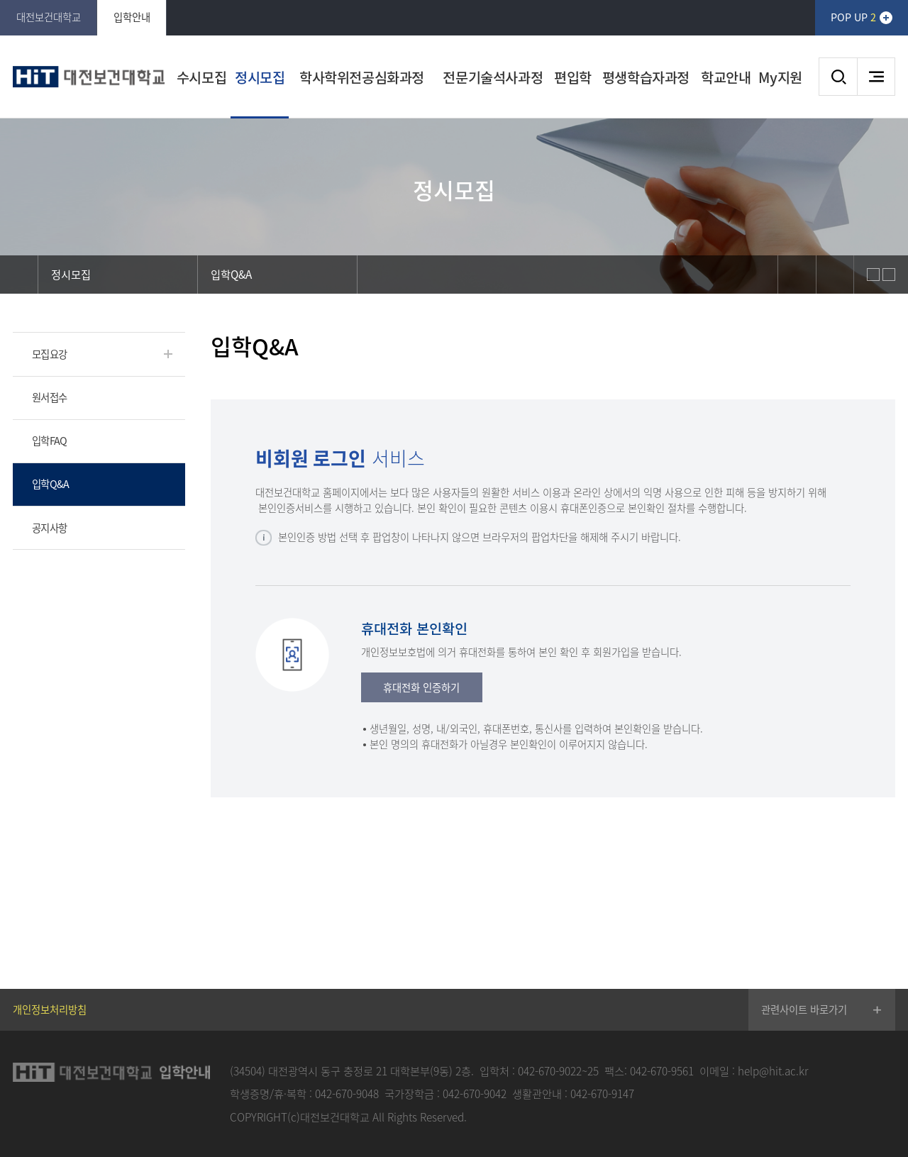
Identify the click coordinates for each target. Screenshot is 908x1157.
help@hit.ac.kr (773, 1071)
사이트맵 (876, 76)
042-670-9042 (474, 1093)
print (835, 274)
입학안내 (132, 17)
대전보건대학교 (48, 17)
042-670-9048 (347, 1093)
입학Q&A (50, 484)
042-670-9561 (662, 1071)
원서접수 (49, 397)
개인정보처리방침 (50, 1009)
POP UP (853, 17)
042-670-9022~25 (558, 1071)
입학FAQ (49, 440)
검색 (838, 76)
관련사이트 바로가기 (804, 1009)
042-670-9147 (602, 1093)
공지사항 (49, 528)
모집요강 (49, 354)
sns (796, 274)
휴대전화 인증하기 (421, 687)
